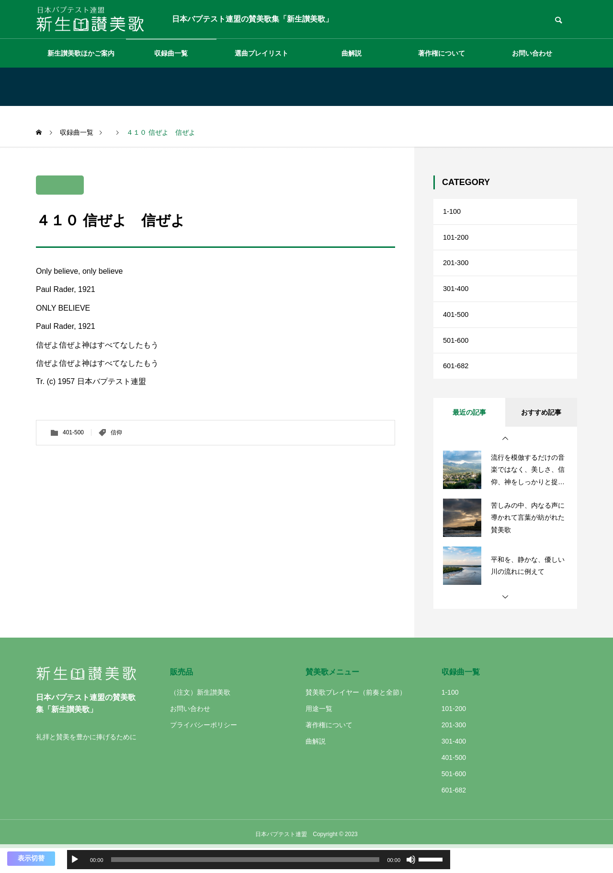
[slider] (245, 859)
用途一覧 (319, 733)
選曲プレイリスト (261, 53)
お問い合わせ (532, 53)
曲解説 (351, 53)
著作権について (441, 53)
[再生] (74, 859)
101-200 (457, 242)
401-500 (73, 432)
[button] (505, 463)
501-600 (457, 359)
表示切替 (31, 858)
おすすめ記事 (541, 437)
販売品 (181, 696)
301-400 (457, 301)
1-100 (453, 213)
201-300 (457, 272)
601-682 (457, 388)
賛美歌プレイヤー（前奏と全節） (356, 717)
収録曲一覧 (171, 53)
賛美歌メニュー (332, 696)
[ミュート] (411, 859)
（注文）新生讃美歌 (200, 717)
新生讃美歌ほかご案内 (80, 53)
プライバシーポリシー (203, 749)
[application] (258, 859)
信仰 (116, 432)
